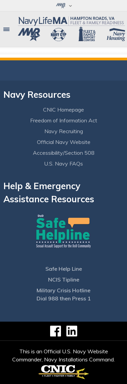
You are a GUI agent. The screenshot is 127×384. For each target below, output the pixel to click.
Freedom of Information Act (63, 120)
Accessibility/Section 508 (63, 152)
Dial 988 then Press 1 (64, 298)
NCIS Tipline (63, 279)
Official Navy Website (63, 142)
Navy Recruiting (63, 131)
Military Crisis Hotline (63, 290)
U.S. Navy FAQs (63, 163)
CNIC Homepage (63, 109)
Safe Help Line (63, 268)
